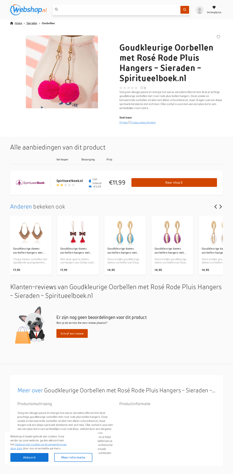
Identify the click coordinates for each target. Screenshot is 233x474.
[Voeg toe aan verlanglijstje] (218, 37)
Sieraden (31, 23)
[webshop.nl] (28, 9)
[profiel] (200, 9)
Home (16, 23)
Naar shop (174, 182)
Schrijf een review (72, 333)
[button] (62, 71)
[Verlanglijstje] (214, 9)
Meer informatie (73, 457)
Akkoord (29, 457)
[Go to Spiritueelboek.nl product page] (33, 182)
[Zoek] (184, 10)
